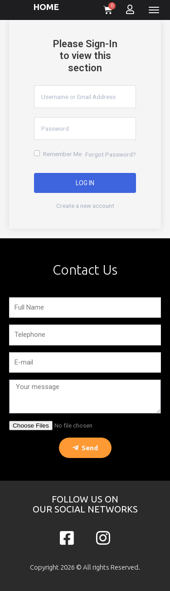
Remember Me (58, 154)
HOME (46, 7)
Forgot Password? (110, 154)
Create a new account (85, 205)
